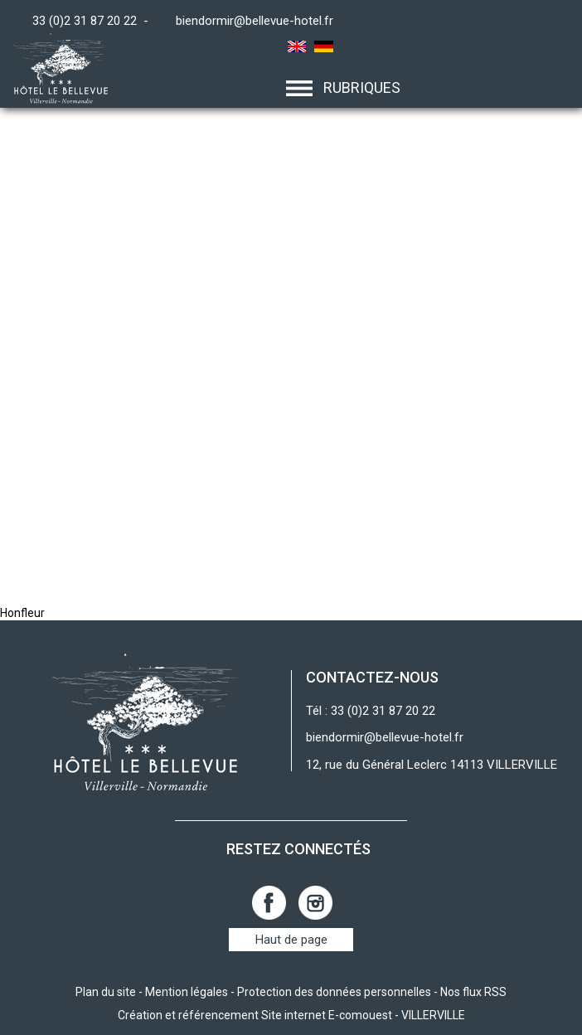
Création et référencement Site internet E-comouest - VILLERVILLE (291, 1015)
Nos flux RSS (473, 992)
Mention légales (186, 992)
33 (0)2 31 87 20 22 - (93, 20)
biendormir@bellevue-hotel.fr (254, 20)
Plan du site (105, 992)
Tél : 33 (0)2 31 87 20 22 (370, 710)
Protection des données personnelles (334, 992)
